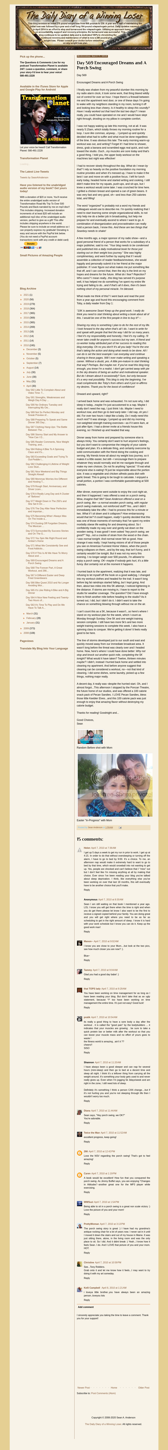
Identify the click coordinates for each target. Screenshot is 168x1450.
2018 (26, 308)
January (30, 622)
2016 (26, 317)
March (30, 613)
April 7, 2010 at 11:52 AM (114, 1132)
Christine (89, 1262)
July (28, 372)
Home (114, 1387)
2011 (26, 340)
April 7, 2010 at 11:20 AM (108, 1062)
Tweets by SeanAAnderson (34, 177)
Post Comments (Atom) (103, 1393)
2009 (26, 628)
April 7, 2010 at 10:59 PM (108, 1262)
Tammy (88, 970)
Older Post (143, 1387)
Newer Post (84, 1387)
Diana (87, 1110)
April (29, 386)
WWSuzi (88, 1202)
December (32, 349)
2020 (26, 299)
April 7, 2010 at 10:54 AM (104, 1017)
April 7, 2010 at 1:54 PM (106, 1202)
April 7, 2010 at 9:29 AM (113, 988)
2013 (26, 331)
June (29, 377)
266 (86, 1151)
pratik (87, 1017)
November (32, 354)
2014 (26, 327)
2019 (26, 304)
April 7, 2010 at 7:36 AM (103, 848)
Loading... (25, 164)
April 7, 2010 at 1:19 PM (103, 1173)
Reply (87, 890)
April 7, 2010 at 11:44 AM (104, 1110)
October (30, 358)
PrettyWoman (91, 1224)
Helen (87, 848)
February (31, 618)
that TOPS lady (92, 988)
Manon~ (88, 941)
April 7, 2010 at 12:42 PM (102, 1151)
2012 (26, 336)
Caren (87, 1173)
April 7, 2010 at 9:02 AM (106, 941)
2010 (26, 345)
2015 (26, 322)
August (30, 367)
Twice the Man (92, 1132)
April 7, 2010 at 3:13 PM (112, 1224)
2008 (26, 633)
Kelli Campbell (92, 1288)
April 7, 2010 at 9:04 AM (105, 970)
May (29, 381)
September (32, 363)
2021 (26, 295)
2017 (26, 313)
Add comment (86, 1307)
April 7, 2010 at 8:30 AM (110, 899)
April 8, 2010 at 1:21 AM (114, 1288)
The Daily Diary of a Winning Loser (103, 1424)
